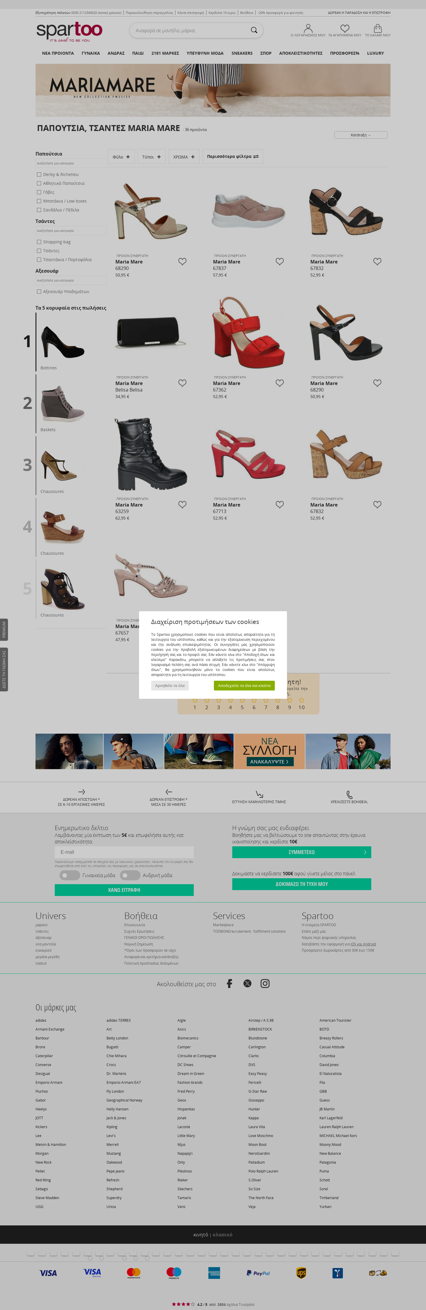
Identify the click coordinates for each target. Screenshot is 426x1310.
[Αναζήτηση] (254, 30)
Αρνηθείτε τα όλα (170, 685)
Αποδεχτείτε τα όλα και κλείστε (244, 685)
